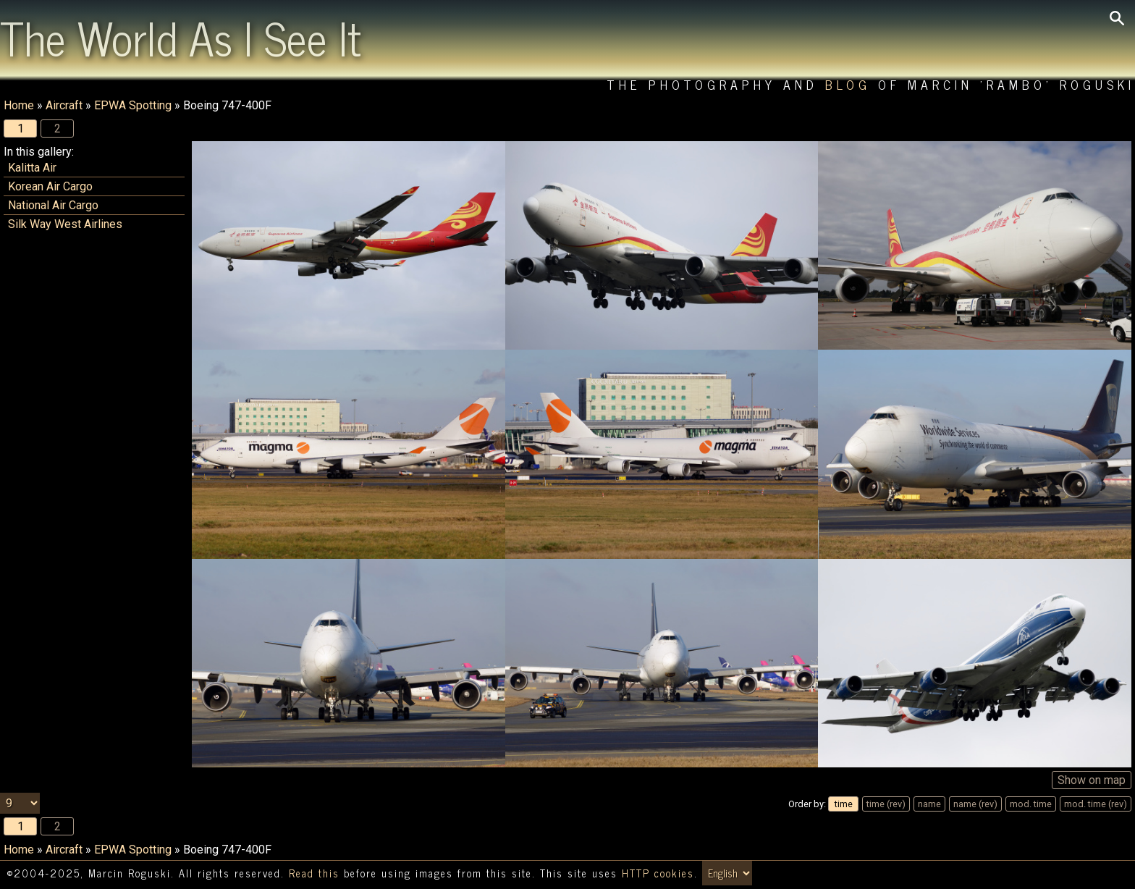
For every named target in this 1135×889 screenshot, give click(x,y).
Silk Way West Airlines (65, 224)
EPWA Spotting (133, 105)
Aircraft (64, 105)
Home (19, 105)
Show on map (1092, 780)
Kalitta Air (32, 167)
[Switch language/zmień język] (727, 873)
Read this (314, 873)
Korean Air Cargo (50, 186)
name (929, 804)
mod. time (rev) (1095, 804)
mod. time (1031, 804)
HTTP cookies (658, 873)
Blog (848, 84)
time (844, 804)
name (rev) (975, 804)
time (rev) (886, 804)
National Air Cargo (53, 205)
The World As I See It (180, 37)
